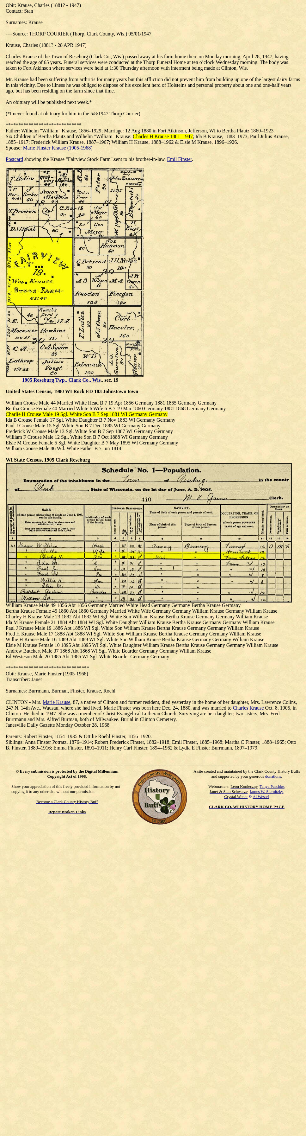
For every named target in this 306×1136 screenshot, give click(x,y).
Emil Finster (179, 159)
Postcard (14, 159)
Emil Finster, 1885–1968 (197, 742)
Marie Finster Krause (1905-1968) (58, 147)
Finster (54, 673)
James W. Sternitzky (266, 791)
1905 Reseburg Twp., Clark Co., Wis (61, 380)
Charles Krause (248, 708)
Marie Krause (56, 702)
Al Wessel (261, 796)
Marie (40, 673)
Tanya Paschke (272, 786)
